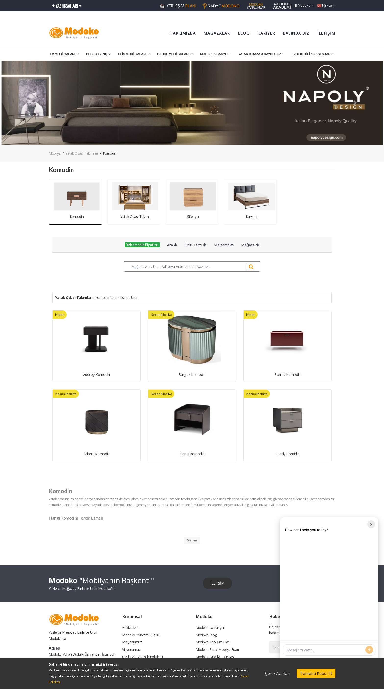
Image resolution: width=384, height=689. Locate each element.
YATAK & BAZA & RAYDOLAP (261, 54)
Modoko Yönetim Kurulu (140, 634)
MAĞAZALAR (217, 33)
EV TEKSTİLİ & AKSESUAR (313, 54)
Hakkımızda (131, 627)
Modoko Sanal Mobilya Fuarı (217, 649)
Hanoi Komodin (192, 453)
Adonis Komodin (96, 453)
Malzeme (224, 244)
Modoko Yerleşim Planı (213, 642)
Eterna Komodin (287, 374)
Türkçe (326, 5)
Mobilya (55, 153)
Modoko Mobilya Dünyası (215, 656)
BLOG (244, 33)
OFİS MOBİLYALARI (134, 54)
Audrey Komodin (96, 374)
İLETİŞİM (326, 33)
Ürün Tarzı (195, 244)
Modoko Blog (206, 634)
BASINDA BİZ (296, 33)
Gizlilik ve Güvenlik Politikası (142, 656)
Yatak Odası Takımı (134, 216)
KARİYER (266, 33)
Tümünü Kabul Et (316, 673)
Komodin (77, 216)
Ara (172, 244)
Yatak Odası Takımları (81, 153)
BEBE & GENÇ (98, 54)
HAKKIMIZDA (183, 33)
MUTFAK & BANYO (215, 54)
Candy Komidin (287, 453)
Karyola (251, 216)
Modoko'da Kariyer (210, 627)
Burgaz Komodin (192, 374)
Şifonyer (193, 216)
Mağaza (250, 244)
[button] (29, 103)
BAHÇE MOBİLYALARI (175, 54)
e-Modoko (304, 5)
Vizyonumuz (131, 649)
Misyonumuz (132, 642)
